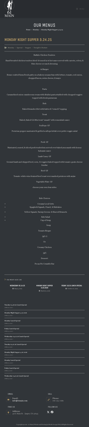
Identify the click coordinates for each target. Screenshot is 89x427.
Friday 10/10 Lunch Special (71, 286)
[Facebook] (52, 412)
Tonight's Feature (40, 48)
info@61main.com (19, 401)
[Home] (28, 30)
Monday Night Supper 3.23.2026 (44, 287)
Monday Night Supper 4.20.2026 (15, 352)
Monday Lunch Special (12, 321)
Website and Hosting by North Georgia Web (47, 425)
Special (20, 48)
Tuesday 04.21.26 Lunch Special (15, 345)
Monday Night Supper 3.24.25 (52, 30)
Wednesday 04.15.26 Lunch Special (16, 376)
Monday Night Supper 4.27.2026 (15, 313)
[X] (48, 412)
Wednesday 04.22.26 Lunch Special (16, 337)
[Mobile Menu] (80, 9)
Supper (28, 48)
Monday (11, 48)
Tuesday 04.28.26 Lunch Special (15, 305)
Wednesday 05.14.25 (17, 286)
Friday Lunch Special (11, 329)
